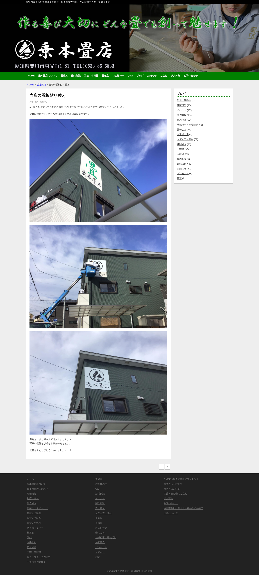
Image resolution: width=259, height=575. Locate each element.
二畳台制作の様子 (36, 562)
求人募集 (175, 75)
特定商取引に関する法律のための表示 (183, 508)
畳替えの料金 (34, 518)
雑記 (179, 178)
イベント (181, 110)
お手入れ (31, 542)
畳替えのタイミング (37, 508)
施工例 (30, 532)
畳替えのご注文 (172, 488)
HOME (31, 75)
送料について (171, 513)
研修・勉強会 (184, 100)
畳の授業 (181, 120)
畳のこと (181, 129)
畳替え (64, 75)
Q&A (130, 75)
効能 (29, 537)
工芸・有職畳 (91, 75)
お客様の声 (118, 75)
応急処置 (31, 547)
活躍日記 (41, 84)
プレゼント (183, 173)
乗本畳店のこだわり (37, 488)
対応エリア (33, 498)
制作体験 (181, 115)
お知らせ (151, 75)
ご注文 (163, 75)
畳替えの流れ (34, 523)
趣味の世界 (183, 163)
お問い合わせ (191, 75)
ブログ (140, 75)
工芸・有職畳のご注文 (175, 493)
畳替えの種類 (34, 513)
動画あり (181, 159)
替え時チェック (35, 527)
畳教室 (105, 75)
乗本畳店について (47, 75)
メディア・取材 (185, 139)
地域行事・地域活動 (187, 124)
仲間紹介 (181, 144)
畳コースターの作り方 (38, 557)
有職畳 (180, 154)
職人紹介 (31, 503)
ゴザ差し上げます (173, 484)
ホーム (30, 479)
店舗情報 (31, 493)
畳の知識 (76, 75)
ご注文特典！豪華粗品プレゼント (181, 479)
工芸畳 (180, 149)
